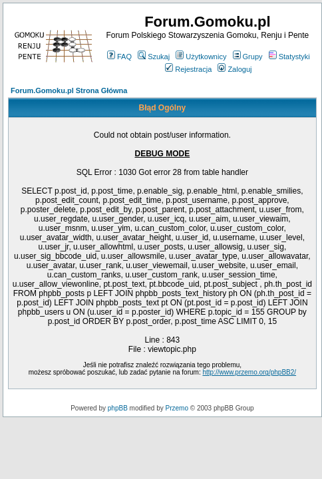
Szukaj (154, 57)
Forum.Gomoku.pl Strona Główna (69, 90)
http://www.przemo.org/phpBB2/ (249, 372)
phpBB (118, 408)
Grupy (248, 57)
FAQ (119, 57)
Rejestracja (188, 69)
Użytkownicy (201, 57)
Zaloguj (234, 69)
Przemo (177, 408)
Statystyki (289, 57)
